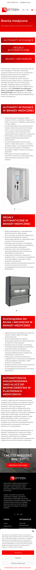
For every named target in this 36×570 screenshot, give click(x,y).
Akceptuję (18, 553)
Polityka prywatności (24, 567)
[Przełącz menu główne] (32, 10)
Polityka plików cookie (11, 567)
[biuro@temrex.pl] (24, 2)
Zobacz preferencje (18, 563)
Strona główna (5, 26)
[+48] (12, 2)
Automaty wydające (19, 40)
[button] (33, 531)
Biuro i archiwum (18, 58)
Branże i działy (15, 26)
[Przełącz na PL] (27, 10)
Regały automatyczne (18, 49)
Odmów (18, 558)
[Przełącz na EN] (23, 10)
